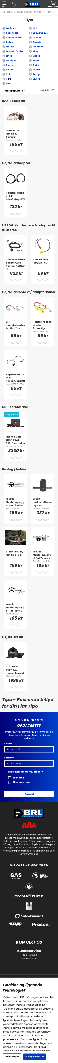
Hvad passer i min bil (29, 12)
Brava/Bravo (40, 32)
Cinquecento (14, 37)
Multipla (11, 60)
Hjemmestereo (19, 782)
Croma (37, 37)
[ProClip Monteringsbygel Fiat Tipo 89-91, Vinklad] (15, 609)
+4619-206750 (29, 954)
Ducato (37, 42)
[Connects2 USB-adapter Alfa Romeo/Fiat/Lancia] (15, 264)
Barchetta (12, 32)
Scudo (9, 69)
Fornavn (9, 757)
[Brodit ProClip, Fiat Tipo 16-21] (15, 556)
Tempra (37, 74)
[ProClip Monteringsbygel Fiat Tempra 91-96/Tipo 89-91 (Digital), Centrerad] (42, 556)
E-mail (8, 743)
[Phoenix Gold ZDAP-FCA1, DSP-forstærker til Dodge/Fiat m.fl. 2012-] (15, 441)
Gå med (29, 794)
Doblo (9, 42)
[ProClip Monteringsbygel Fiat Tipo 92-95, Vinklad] (15, 503)
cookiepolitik (10, 1016)
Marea (36, 55)
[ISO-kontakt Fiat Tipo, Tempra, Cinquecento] (15, 135)
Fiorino (10, 46)
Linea (9, 55)
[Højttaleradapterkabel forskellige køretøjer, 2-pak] (42, 326)
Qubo (36, 65)
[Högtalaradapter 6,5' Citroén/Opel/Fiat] (15, 197)
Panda (36, 60)
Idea (35, 51)
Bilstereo (7, 12)
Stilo (8, 74)
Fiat (49, 12)
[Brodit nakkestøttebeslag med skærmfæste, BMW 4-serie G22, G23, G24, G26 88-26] (42, 503)
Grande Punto (14, 51)
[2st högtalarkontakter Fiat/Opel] (15, 326)
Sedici (36, 69)
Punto (9, 65)
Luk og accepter (34, 1056)
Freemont (39, 46)
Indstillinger (12, 1056)
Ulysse (36, 78)
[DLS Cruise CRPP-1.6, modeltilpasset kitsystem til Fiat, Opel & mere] (15, 671)
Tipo (8, 78)
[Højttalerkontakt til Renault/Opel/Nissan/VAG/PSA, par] (15, 379)
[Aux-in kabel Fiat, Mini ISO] (42, 264)
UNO (8, 83)
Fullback (11, 28)
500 (35, 28)
